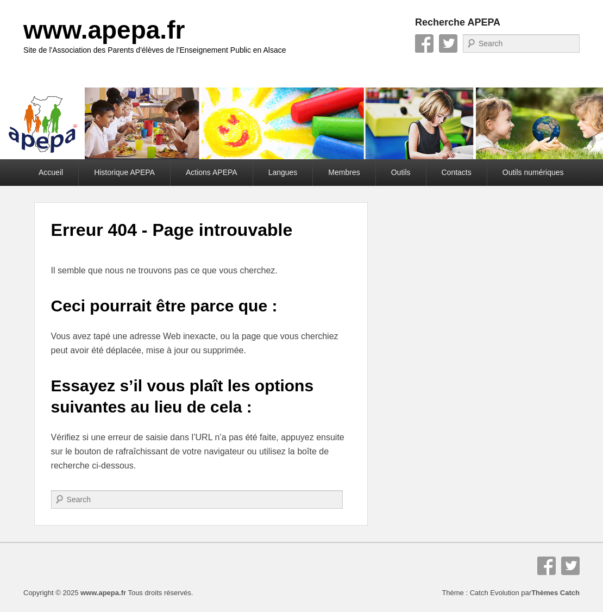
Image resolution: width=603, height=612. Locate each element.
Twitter (448, 43)
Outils (401, 172)
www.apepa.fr (104, 30)
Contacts (457, 172)
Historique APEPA (124, 172)
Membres (344, 172)
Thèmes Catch (555, 593)
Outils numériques (533, 172)
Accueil (51, 172)
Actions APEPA (211, 172)
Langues (283, 172)
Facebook (424, 43)
